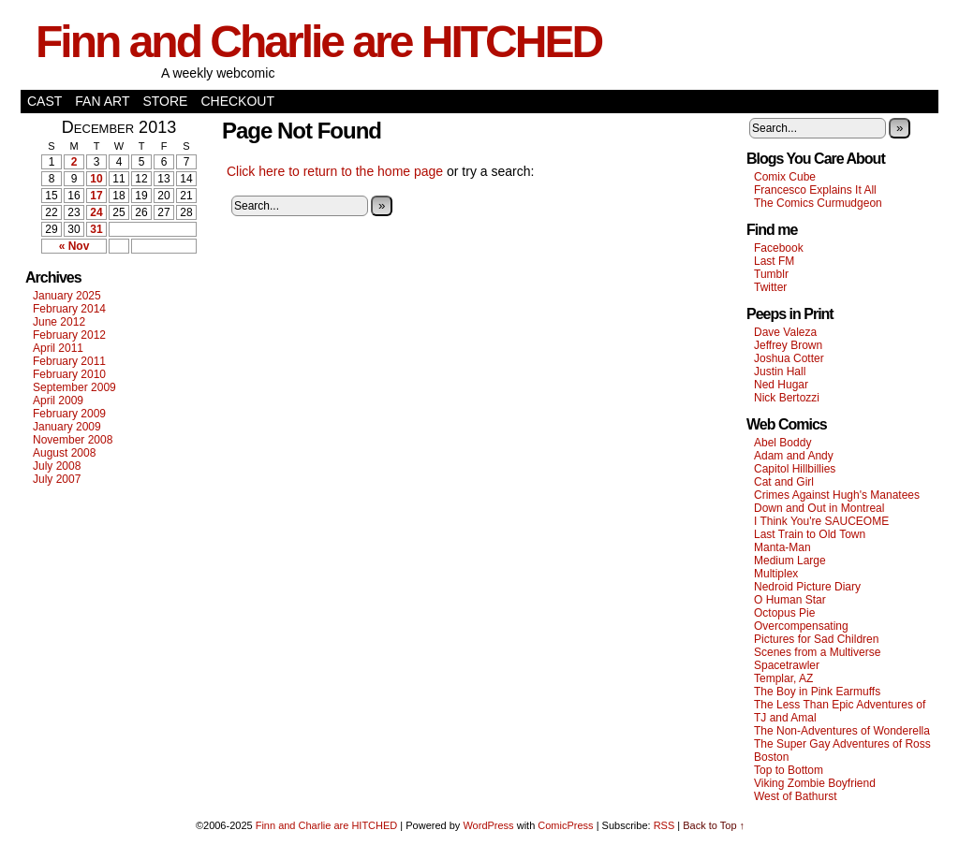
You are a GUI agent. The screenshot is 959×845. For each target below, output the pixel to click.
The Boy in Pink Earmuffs (817, 691)
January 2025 (67, 295)
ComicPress (565, 825)
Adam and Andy (794, 455)
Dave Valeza (785, 332)
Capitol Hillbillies (794, 468)
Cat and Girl (784, 481)
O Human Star (790, 599)
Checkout (237, 101)
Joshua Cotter (789, 358)
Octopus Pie (784, 612)
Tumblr (771, 274)
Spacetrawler (786, 665)
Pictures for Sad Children (816, 639)
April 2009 (58, 400)
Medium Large (790, 560)
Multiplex (776, 573)
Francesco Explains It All (815, 190)
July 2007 (57, 479)
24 (96, 212)
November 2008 (72, 439)
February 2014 (69, 308)
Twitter (770, 287)
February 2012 (69, 335)
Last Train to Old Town (809, 534)
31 (96, 229)
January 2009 (67, 426)
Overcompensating (801, 626)
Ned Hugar (781, 384)
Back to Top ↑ (714, 825)
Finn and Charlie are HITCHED (318, 41)
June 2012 (59, 321)
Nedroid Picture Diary (807, 586)
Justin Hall (779, 371)
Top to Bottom (788, 770)
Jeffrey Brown (788, 345)
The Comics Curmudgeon (818, 203)
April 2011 (58, 348)
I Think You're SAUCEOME (821, 521)
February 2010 (69, 374)
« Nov (74, 246)
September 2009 (74, 387)
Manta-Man (782, 547)
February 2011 (69, 361)
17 (96, 195)
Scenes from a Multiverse (817, 652)
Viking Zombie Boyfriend (815, 783)
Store (164, 101)
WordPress (488, 825)
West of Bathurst (795, 796)
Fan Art (102, 101)
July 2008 (57, 466)
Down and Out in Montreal (819, 508)
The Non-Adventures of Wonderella (842, 730)
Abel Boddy (782, 442)
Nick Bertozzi (786, 397)
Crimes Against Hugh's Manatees (837, 495)
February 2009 (69, 413)
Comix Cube (785, 176)
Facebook (779, 248)
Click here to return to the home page (335, 171)
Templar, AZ (783, 678)
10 (96, 178)
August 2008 (64, 452)
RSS (664, 825)
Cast (44, 101)
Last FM (774, 261)
